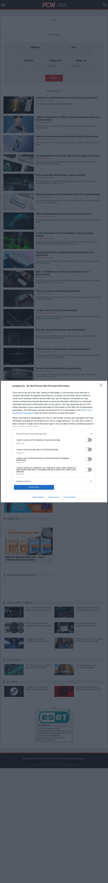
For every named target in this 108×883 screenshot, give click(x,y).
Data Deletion (38, 497)
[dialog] (54, 441)
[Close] (102, 386)
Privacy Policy (70, 497)
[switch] (88, 440)
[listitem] (54, 433)
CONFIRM (34, 487)
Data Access (53, 497)
